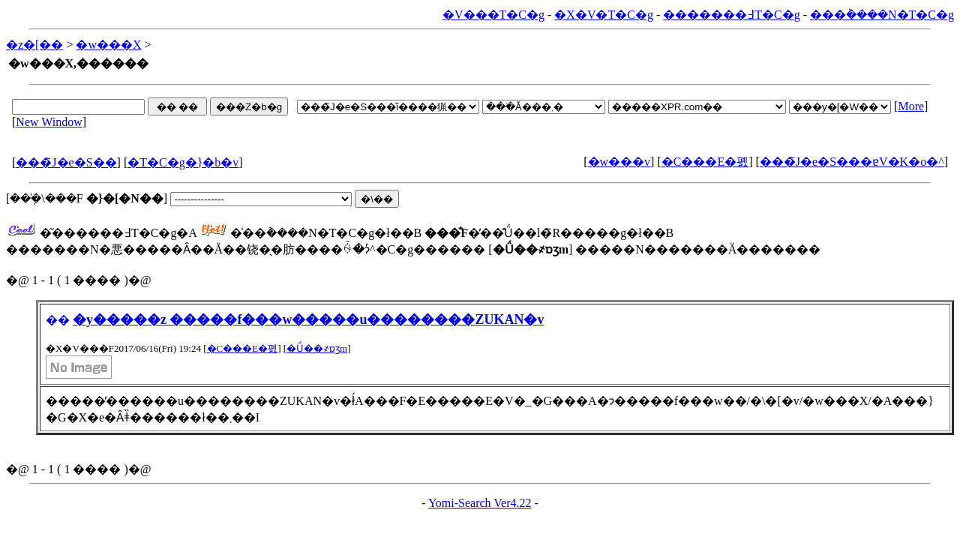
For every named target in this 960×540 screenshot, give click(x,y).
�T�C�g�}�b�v (183, 162)
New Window (49, 122)
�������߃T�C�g (731, 14)
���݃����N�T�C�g (882, 14)
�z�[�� (34, 44)
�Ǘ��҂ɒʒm (316, 348)
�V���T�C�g (493, 14)
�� (58, 320)
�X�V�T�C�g (603, 14)
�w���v (619, 161)
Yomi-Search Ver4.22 (480, 502)
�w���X (108, 44)
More (911, 106)
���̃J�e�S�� (66, 162)
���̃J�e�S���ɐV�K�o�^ (852, 161)
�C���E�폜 (705, 161)
